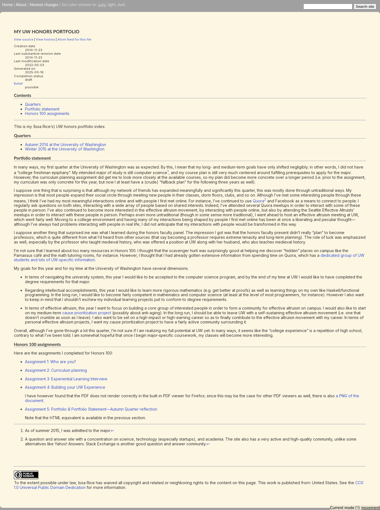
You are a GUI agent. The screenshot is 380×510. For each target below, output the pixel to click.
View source (23, 39)
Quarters (33, 104)
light (111, 4)
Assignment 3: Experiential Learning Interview (66, 378)
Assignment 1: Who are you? (50, 361)
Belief (18, 84)
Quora (258, 201)
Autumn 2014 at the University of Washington (65, 144)
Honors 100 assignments (47, 113)
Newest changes (44, 4)
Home (7, 4)
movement (370, 507)
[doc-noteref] (168, 172)
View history (45, 39)
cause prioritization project (86, 312)
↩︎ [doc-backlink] (112, 430)
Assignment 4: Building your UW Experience (65, 387)
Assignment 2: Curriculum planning (56, 370)
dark (121, 4)
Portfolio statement (42, 109)
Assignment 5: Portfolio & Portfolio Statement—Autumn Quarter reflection (91, 409)
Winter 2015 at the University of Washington (64, 149)
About (21, 4)
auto (102, 4)
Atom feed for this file (74, 39)
